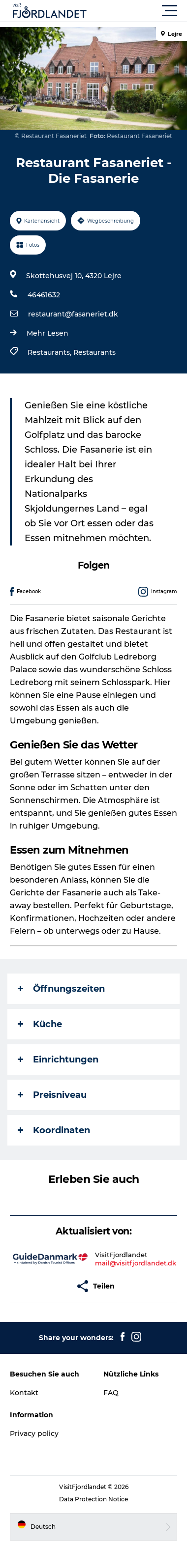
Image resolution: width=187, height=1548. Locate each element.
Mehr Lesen (47, 333)
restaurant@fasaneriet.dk (73, 314)
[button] (137, 11)
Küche (40, 1024)
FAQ (111, 1392)
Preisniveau (52, 1094)
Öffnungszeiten (61, 988)
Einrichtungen (58, 1059)
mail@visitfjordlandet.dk (135, 1263)
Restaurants (94, 352)
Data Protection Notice (93, 1499)
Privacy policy (34, 1433)
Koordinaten (54, 1130)
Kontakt (24, 1392)
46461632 (44, 294)
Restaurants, (50, 352)
